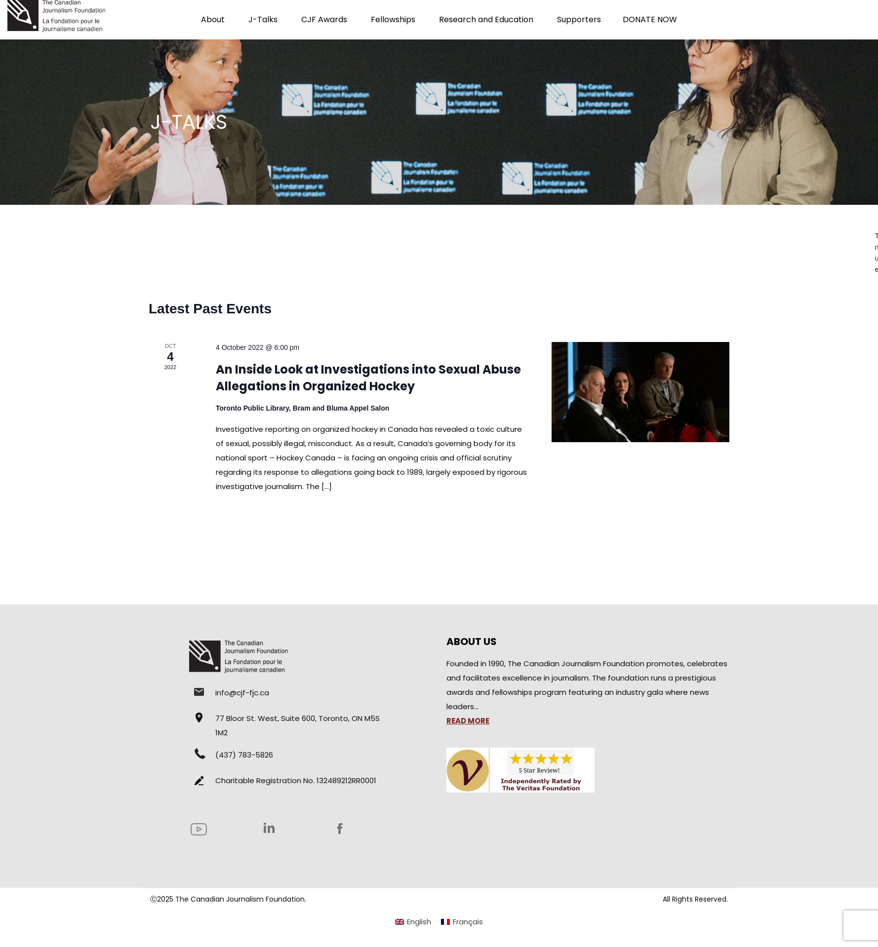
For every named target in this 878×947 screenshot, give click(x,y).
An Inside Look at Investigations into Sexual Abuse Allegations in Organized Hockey (368, 377)
